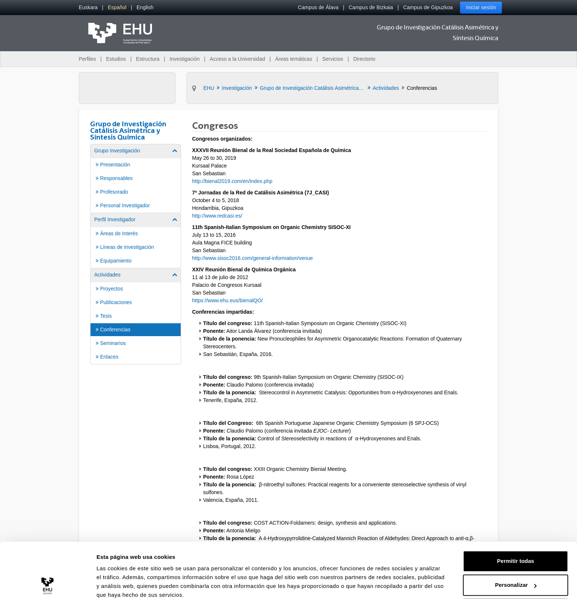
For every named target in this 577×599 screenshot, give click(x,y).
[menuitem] (88, 7)
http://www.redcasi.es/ (217, 216)
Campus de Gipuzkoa (428, 7)
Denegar (516, 578)
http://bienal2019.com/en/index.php (232, 181)
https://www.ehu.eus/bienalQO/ (227, 300)
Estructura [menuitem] (147, 59)
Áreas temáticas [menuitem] (293, 59)
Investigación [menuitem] (185, 59)
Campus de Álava (318, 7)
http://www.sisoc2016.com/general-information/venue (252, 258)
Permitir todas (515, 530)
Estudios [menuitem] (116, 59)
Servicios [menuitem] (332, 59)
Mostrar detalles (117, 584)
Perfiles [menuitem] (87, 59)
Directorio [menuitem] (364, 59)
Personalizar (516, 554)
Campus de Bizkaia (371, 7)
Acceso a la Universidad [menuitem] (237, 59)
